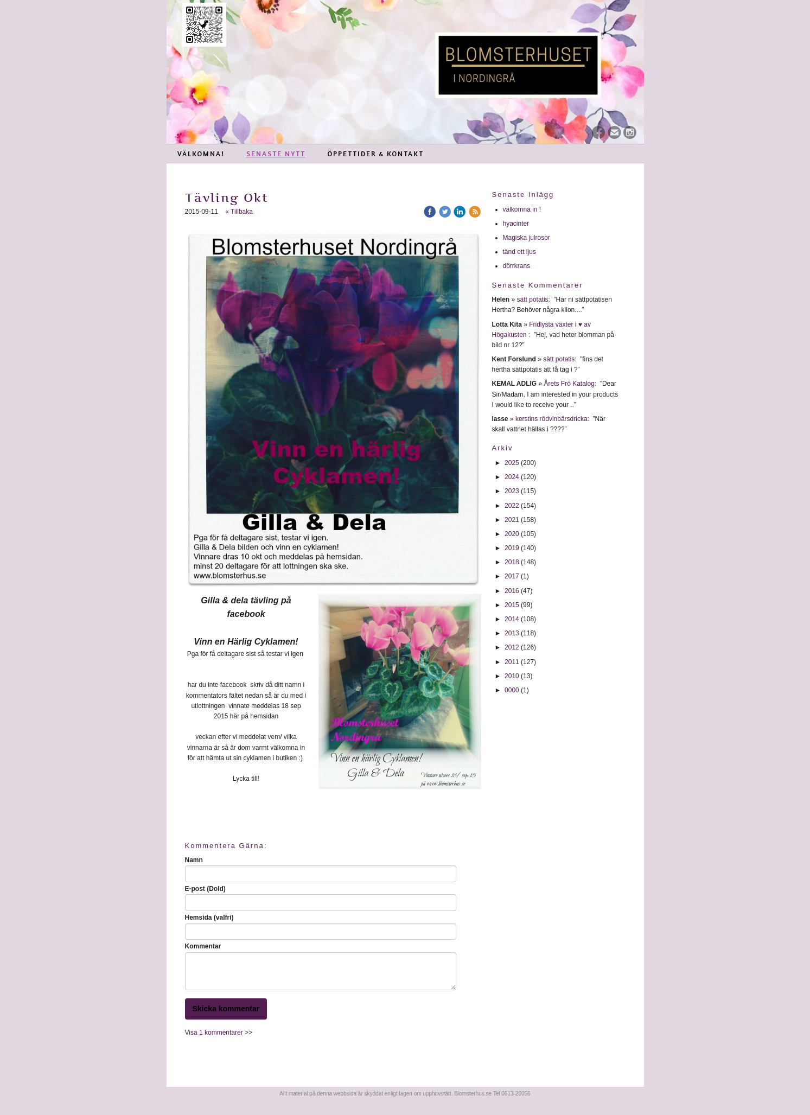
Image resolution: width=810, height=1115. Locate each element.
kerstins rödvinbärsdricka (551, 419)
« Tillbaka (239, 211)
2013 (512, 633)
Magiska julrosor (526, 237)
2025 (512, 463)
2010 (512, 676)
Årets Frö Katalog (569, 383)
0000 (512, 690)
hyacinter (517, 223)
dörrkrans (517, 266)
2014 (512, 619)
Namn (194, 860)
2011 (512, 662)
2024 (512, 477)
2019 (512, 548)
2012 (512, 647)
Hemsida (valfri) (209, 917)
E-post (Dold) (205, 889)
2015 (512, 605)
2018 (512, 562)
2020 (512, 534)
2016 (512, 591)
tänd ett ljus (520, 252)
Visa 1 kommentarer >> (219, 1032)
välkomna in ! (522, 209)
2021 (512, 520)
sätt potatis (532, 299)
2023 (512, 491)
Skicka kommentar (226, 1008)
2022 (512, 505)
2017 (512, 576)
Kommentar (203, 946)
